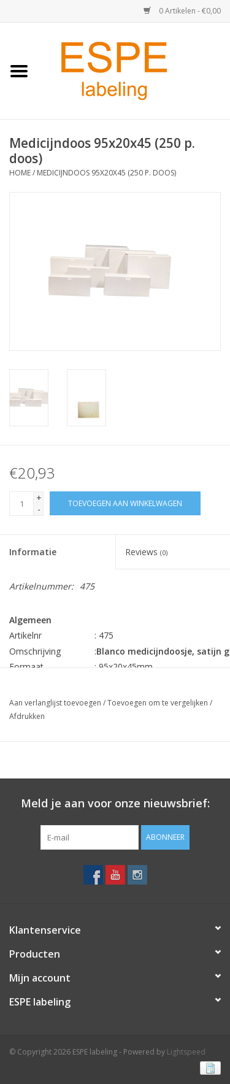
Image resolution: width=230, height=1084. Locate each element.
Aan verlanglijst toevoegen (55, 703)
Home (20, 172)
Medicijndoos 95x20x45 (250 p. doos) (106, 172)
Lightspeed (186, 1052)
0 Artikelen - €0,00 (182, 11)
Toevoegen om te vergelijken (158, 703)
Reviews (146, 552)
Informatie (32, 552)
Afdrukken (27, 716)
